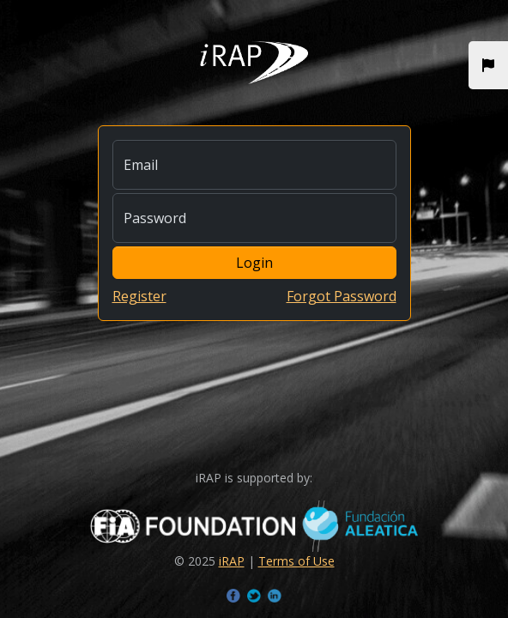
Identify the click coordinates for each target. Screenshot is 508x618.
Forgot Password (341, 296)
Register (139, 296)
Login (254, 262)
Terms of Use (296, 561)
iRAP (232, 561)
